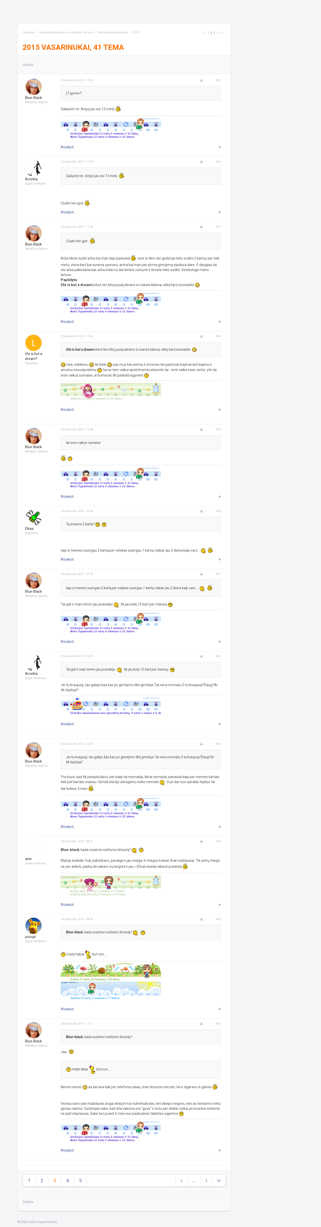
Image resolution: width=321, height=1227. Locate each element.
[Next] (219, 33)
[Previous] (203, 33)
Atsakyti (67, 147)
